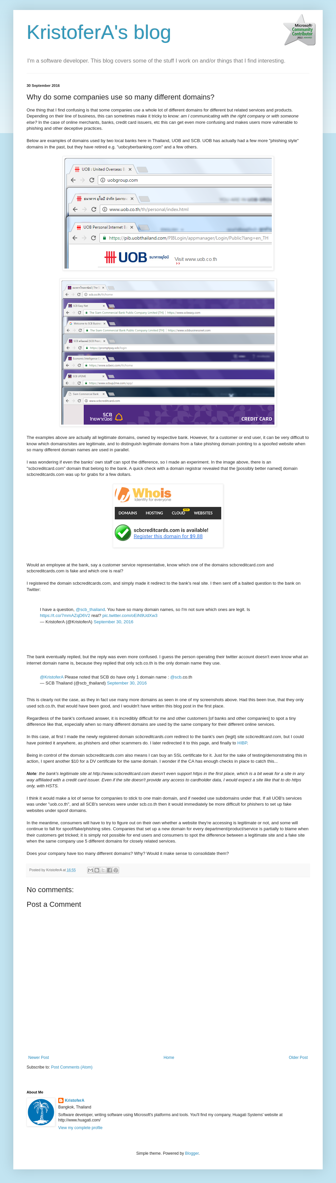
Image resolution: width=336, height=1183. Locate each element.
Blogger (192, 1153)
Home (169, 1057)
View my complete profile (80, 1127)
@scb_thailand (90, 609)
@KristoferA (52, 677)
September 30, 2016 (113, 621)
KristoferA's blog (99, 32)
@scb (176, 677)
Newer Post (38, 1057)
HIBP (242, 742)
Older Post (298, 1057)
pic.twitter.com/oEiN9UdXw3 (130, 615)
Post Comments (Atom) (71, 1067)
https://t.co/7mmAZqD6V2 (65, 615)
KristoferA (74, 1100)
